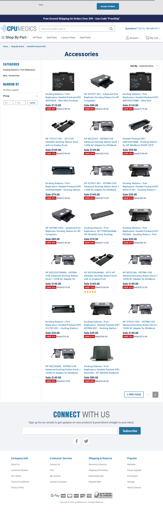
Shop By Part (15, 37)
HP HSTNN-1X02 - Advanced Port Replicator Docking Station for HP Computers (62, 231)
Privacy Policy (17, 487)
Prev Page (134, 394)
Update (33, 102)
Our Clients (16, 476)
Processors (132, 476)
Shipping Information (98, 470)
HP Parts (37, 37)
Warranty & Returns (98, 464)
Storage (131, 481)
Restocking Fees (96, 476)
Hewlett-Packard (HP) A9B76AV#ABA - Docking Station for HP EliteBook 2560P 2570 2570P (140, 143)
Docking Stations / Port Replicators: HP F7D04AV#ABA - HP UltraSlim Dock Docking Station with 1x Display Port (101, 232)
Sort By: (134, 65)
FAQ (52, 470)
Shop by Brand (134, 487)
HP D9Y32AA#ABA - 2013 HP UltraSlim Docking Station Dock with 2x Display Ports (100, 275)
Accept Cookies (108, 6)
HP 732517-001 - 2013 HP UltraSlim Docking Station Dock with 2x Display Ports (61, 142)
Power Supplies (134, 470)
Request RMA (95, 481)
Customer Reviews (19, 470)
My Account (55, 476)
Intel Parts (85, 37)
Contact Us (55, 464)
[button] (20, 96)
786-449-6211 (153, 28)
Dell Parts (52, 37)
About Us (15, 464)
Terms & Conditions (20, 481)
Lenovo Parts (68, 37)
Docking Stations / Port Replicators (19, 69)
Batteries (131, 464)
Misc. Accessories (11, 75)
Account (133, 38)
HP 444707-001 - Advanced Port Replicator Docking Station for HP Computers (101, 97)
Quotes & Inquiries (58, 481)
